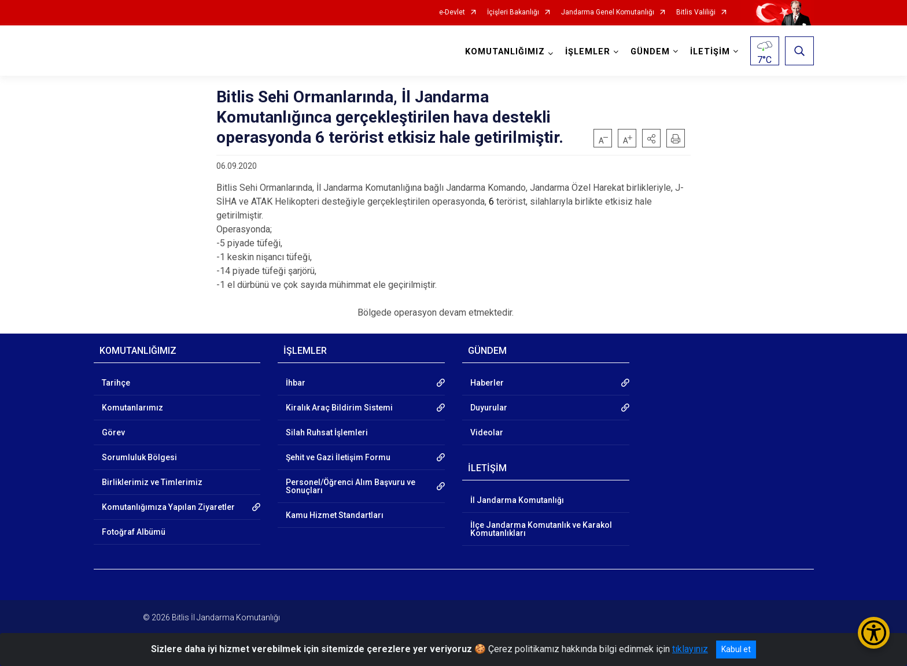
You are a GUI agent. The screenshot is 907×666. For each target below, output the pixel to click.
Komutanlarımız (132, 407)
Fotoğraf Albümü (133, 531)
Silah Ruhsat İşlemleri (327, 432)
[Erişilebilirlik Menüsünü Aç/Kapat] (874, 633)
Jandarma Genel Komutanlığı (607, 12)
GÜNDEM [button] (650, 52)
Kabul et (736, 649)
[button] (651, 138)
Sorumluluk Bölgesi (139, 457)
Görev (113, 432)
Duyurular (488, 407)
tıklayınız (690, 648)
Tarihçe (116, 382)
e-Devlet (452, 12)
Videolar (486, 432)
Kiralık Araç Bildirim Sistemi (339, 407)
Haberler (487, 382)
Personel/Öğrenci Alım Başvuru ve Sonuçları (350, 486)
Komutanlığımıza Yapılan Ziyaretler (168, 507)
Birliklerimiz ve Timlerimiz (152, 482)
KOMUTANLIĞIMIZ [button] (505, 52)
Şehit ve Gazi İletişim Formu (338, 457)
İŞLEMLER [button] (587, 52)
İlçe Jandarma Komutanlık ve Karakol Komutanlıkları (541, 529)
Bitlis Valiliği (696, 12)
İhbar (295, 382)
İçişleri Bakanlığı (513, 12)
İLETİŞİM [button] (710, 52)
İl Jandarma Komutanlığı (517, 500)
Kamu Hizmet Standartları (335, 515)
